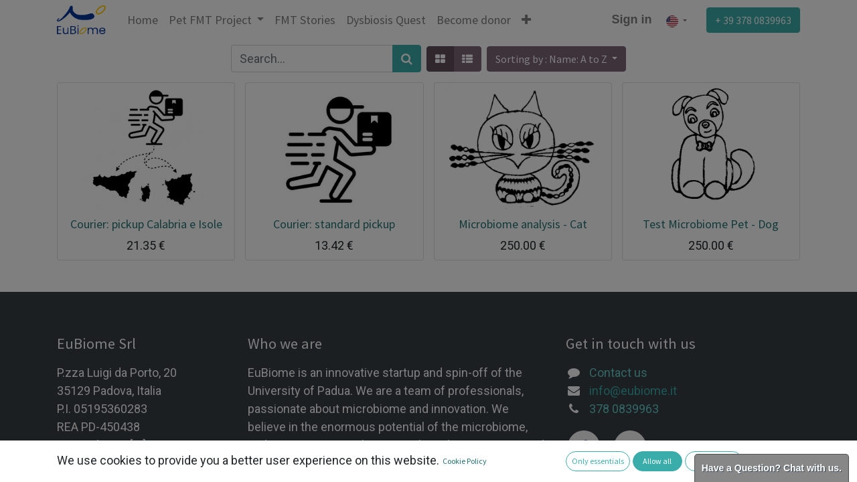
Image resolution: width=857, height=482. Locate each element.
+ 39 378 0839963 (753, 20)
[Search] (406, 58)
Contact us (618, 373)
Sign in (632, 19)
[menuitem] (142, 19)
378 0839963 (624, 409)
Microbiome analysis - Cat (523, 224)
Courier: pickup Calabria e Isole (146, 224)
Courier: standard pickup (334, 224)
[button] (526, 19)
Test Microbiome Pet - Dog (711, 224)
